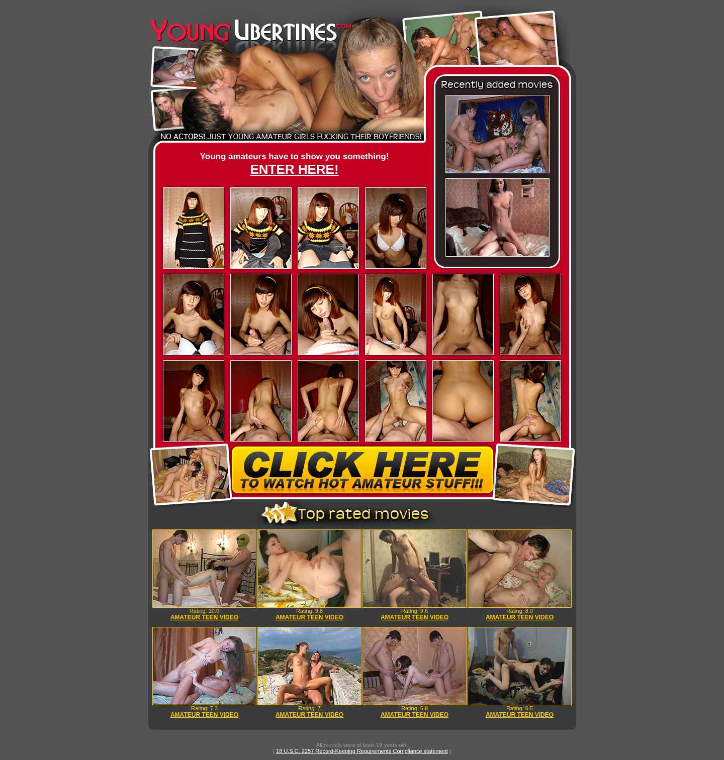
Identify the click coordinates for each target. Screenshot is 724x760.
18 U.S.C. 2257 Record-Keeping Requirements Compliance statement (362, 751)
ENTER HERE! (294, 169)
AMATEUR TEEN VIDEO (204, 617)
